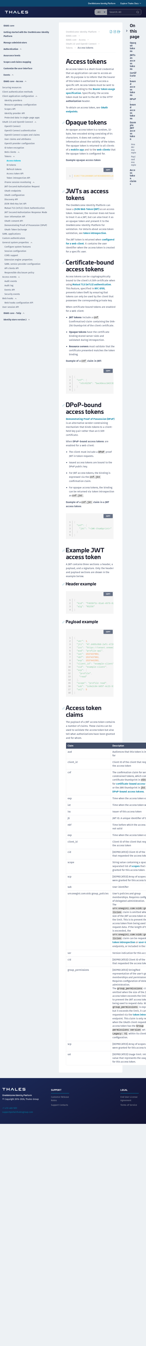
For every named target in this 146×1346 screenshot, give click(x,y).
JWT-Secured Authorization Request (22, 186)
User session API (10, 307)
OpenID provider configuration (19, 143)
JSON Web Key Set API (15, 203)
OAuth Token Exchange (15, 229)
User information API (14, 216)
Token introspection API (18, 177)
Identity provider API (14, 113)
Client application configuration (20, 96)
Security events (12, 294)
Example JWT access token (133, 131)
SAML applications (11, 233)
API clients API (11, 268)
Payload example (133, 160)
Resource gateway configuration (20, 104)
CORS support (11, 255)
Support (56, 1109)
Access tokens (14, 160)
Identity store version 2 (17, 319)
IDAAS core (9, 25)
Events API (9, 289)
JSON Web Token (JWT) (87, 221)
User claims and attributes (17, 139)
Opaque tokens (133, 47)
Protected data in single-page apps (22, 117)
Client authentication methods (17, 91)
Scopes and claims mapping (17, 61)
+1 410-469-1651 (9, 1127)
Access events (11, 276)
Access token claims (133, 177)
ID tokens (11, 165)
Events (9, 74)
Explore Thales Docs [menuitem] (129, 3)
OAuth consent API (13, 221)
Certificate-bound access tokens (133, 84)
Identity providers (13, 100)
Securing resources (11, 87)
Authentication (13, 49)
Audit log (8, 285)
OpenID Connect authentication (20, 130)
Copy (107, 182)
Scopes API (9, 109)
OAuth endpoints (12, 190)
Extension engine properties (18, 259)
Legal (124, 1109)
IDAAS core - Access (15, 81)
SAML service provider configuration (22, 264)
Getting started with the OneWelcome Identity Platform (26, 34)
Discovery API (11, 199)
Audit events (10, 281)
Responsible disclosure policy (19, 272)
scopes (136, 886)
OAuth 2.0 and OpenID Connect (19, 122)
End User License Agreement (129, 1118)
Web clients (12, 152)
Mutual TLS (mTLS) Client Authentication (24, 208)
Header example (133, 148)
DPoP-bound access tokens (128, 811)
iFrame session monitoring (19, 182)
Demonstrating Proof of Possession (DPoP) (25, 225)
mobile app (86, 157)
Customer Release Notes (60, 1118)
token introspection (95, 245)
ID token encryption (14, 147)
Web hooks (9, 298)
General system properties (17, 242)
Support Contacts (59, 1124)
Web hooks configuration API (18, 302)
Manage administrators (15, 42)
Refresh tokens (14, 169)
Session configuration (15, 251)
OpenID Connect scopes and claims (22, 134)
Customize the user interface (18, 68)
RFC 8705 (71, 304)
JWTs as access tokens (132, 62)
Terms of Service (128, 1124)
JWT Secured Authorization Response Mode (25, 212)
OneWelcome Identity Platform (102, 3)
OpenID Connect (12, 126)
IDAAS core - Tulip (14, 313)
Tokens (9, 156)
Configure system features (17, 246)
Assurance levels (12, 55)
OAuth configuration (14, 195)
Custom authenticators (13, 238)
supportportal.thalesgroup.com (17, 1131)
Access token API (15, 173)
